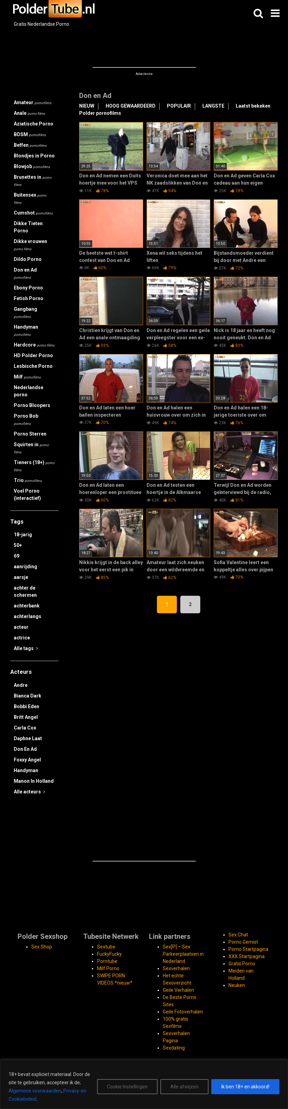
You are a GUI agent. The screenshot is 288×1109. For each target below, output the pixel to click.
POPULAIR (179, 106)
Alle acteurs (29, 791)
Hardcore (34, 345)
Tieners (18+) (34, 466)
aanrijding (25, 566)
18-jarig (23, 534)
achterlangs (27, 616)
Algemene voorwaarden (35, 1091)
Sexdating (174, 1048)
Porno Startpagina (248, 949)
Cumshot (33, 213)
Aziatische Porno (33, 124)
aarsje (21, 577)
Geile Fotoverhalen (183, 1011)
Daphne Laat (28, 738)
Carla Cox (25, 728)
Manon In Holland (34, 781)
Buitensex (30, 198)
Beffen (30, 145)
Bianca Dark (27, 696)
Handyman (26, 330)
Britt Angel (26, 717)
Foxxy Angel (27, 759)
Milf (27, 377)
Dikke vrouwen (30, 245)
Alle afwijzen (184, 1086)
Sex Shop (41, 946)
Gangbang (25, 312)
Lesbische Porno (33, 366)
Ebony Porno (28, 287)
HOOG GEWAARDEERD (131, 106)
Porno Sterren (30, 434)
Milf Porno (108, 968)
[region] (144, 1084)
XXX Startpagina (246, 956)
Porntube (107, 961)
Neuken (236, 985)
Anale (29, 113)
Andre (21, 685)
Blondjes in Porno (34, 155)
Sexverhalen (176, 968)
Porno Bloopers (32, 405)
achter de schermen (25, 591)
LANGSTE (213, 106)
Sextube (106, 946)
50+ (18, 545)
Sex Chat (238, 934)
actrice (22, 637)
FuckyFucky (109, 954)
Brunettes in (33, 180)
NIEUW (86, 106)
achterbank (27, 605)
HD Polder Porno (33, 355)
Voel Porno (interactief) (27, 494)
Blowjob (32, 166)
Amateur (32, 102)
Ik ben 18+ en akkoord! (245, 1086)
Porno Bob (26, 419)
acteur (21, 627)
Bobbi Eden (26, 706)
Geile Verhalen (178, 990)
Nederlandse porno (28, 391)
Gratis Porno (241, 963)
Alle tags (26, 648)
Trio (28, 480)
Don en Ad (25, 273)
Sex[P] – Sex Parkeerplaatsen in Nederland (183, 954)
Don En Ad (25, 749)
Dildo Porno (28, 259)
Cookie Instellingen (127, 1086)
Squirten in (31, 448)
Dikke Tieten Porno (28, 227)
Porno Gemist (243, 942)
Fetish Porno (28, 298)
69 (16, 556)
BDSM (30, 134)
